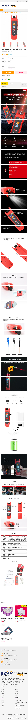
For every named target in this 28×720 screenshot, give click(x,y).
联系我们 (17, 708)
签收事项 (2, 695)
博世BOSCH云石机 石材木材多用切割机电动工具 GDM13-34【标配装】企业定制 (6, 640)
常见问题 (25, 718)
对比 (8, 75)
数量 (3, 66)
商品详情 (4, 83)
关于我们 (2, 689)
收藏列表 (2, 703)
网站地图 (17, 718)
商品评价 (11, 83)
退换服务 (13, 718)
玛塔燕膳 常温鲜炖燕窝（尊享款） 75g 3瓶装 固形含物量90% (7, 620)
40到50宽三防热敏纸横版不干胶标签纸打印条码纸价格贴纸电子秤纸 (20, 620)
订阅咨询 (2, 705)
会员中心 (2, 700)
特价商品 (16, 689)
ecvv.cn (6, 714)
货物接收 (2, 693)
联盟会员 (16, 695)
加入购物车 (8, 72)
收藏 (3, 75)
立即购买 (21, 72)
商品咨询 (4, 86)
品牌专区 (16, 693)
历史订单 (2, 702)
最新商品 (16, 691)
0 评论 (10, 51)
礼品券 (21, 718)
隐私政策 (2, 691)
